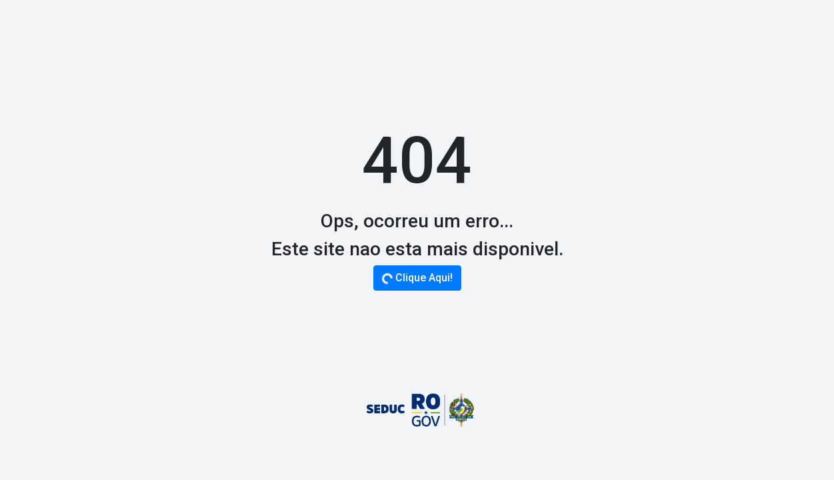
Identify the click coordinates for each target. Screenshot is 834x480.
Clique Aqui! (417, 278)
